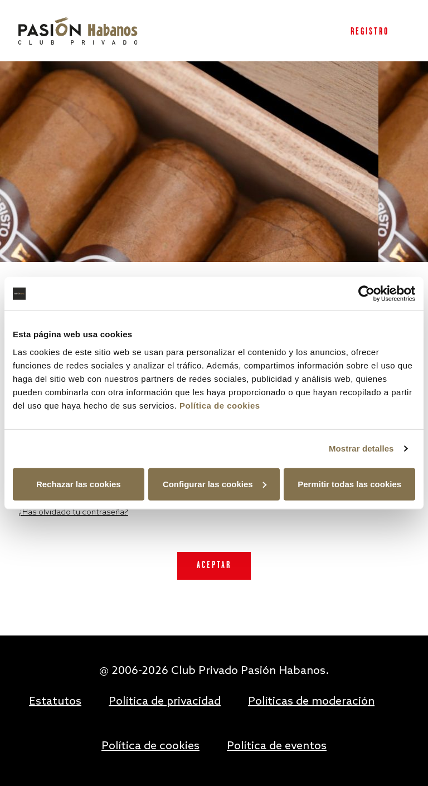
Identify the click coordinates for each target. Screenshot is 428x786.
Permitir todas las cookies (349, 483)
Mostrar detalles (361, 448)
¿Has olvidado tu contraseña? (73, 512)
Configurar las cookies (214, 483)
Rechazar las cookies (78, 483)
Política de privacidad (165, 702)
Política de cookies (219, 405)
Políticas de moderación (311, 702)
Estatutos (55, 702)
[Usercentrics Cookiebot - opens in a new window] (366, 293)
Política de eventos (277, 746)
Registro (370, 32)
